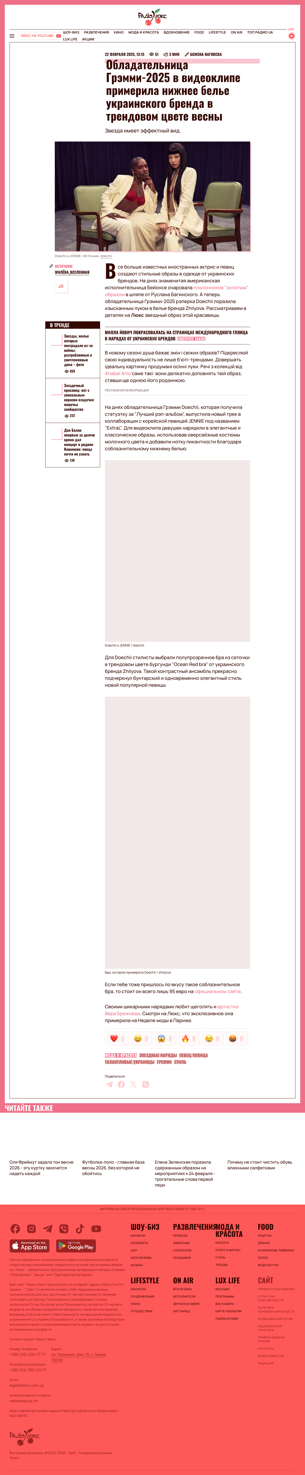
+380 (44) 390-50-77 (28, 1369)
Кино (119, 32)
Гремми (164, 1062)
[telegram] (109, 1084)
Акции (88, 39)
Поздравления (142, 1297)
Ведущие (222, 1289)
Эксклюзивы (141, 1258)
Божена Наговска (206, 54)
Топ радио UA (260, 32)
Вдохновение (177, 32)
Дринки (264, 1243)
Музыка (137, 1265)
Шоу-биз (71, 32)
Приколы (180, 1236)
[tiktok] (80, 1229)
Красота (222, 1243)
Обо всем (138, 1289)
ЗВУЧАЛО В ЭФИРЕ (186, 1304)
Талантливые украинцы (129, 1062)
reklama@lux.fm (24, 1400)
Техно (135, 1304)
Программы (224, 1297)
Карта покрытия (228, 1311)
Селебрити (139, 1243)
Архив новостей (271, 1356)
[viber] (145, 1084)
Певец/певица (193, 1055)
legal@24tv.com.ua (26, 1385)
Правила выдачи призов (271, 1339)
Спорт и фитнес (228, 1250)
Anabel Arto (118, 373)
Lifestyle (217, 32)
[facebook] (121, 1084)
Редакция (266, 1363)
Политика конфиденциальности (276, 1309)
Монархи (138, 1236)
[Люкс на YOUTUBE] (41, 36)
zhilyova (164, 972)
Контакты (266, 1349)
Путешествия (141, 1311)
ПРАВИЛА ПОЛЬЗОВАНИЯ (276, 1289)
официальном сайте (218, 991)
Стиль (180, 1062)
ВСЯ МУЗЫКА (182, 1289)
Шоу (134, 1250)
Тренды (221, 1265)
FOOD (199, 32)
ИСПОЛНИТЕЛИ (184, 1297)
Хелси (263, 1258)
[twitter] (133, 1084)
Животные (181, 1243)
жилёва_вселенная (72, 272)
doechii (106, 256)
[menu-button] (12, 36)
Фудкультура (268, 1265)
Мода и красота (143, 32)
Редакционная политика (270, 1328)
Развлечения (96, 32)
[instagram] (31, 1229)
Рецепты (265, 1236)
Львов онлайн (226, 1319)
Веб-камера (224, 1304)
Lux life (70, 39)
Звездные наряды (158, 1055)
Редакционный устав (275, 1319)
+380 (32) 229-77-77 (28, 1354)
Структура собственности (271, 1298)
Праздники (182, 1258)
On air (236, 32)
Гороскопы (182, 1250)
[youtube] (96, 1229)
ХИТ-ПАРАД (181, 1311)
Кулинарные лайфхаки (276, 1250)
